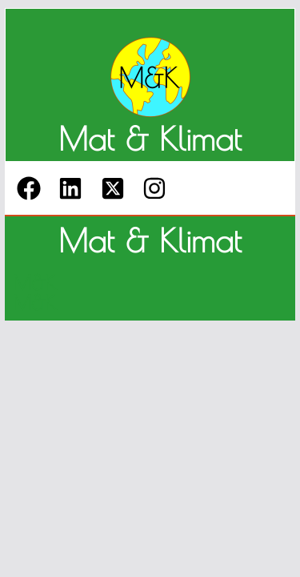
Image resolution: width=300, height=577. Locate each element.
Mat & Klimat (150, 138)
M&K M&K (34, 292)
